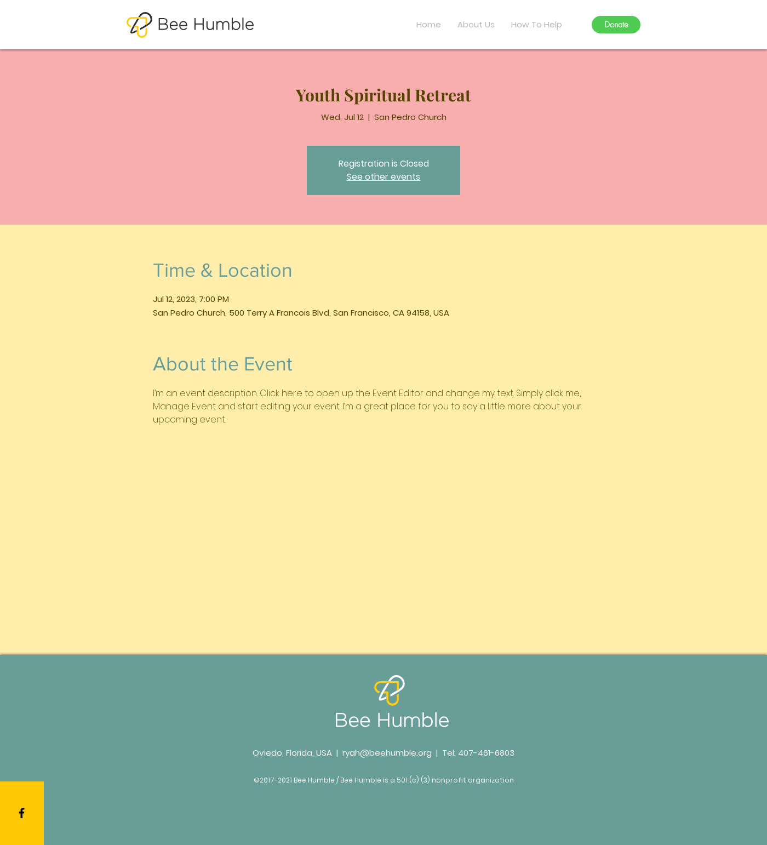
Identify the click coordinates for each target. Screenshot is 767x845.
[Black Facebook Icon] (21, 813)
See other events (383, 176)
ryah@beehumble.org (387, 752)
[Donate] (616, 25)
